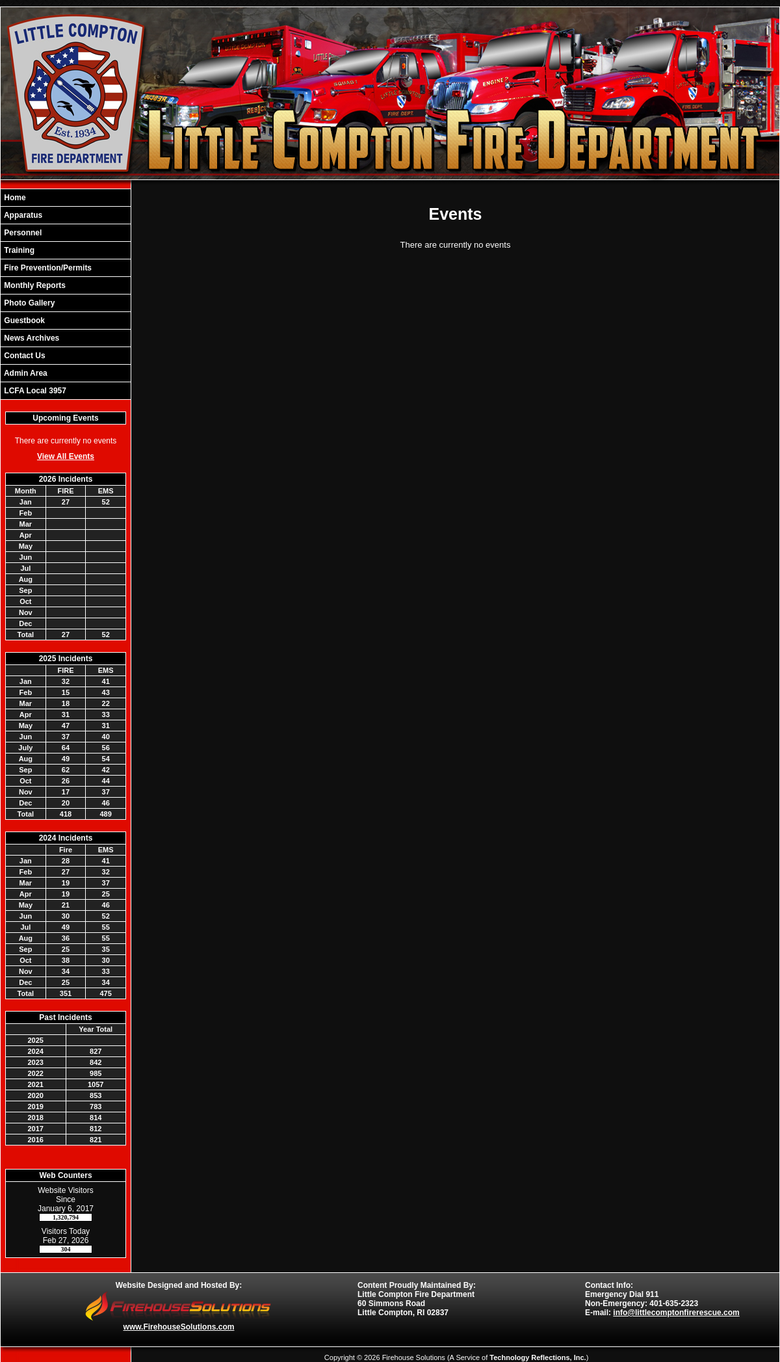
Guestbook (23, 320)
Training (18, 250)
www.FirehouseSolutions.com (179, 1326)
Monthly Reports (34, 285)
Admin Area (24, 373)
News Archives (30, 338)
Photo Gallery (28, 303)
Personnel (22, 232)
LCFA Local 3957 (34, 390)
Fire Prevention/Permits (47, 267)
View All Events (65, 456)
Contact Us (24, 355)
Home (14, 197)
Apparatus (22, 215)
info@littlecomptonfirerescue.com (676, 1312)
